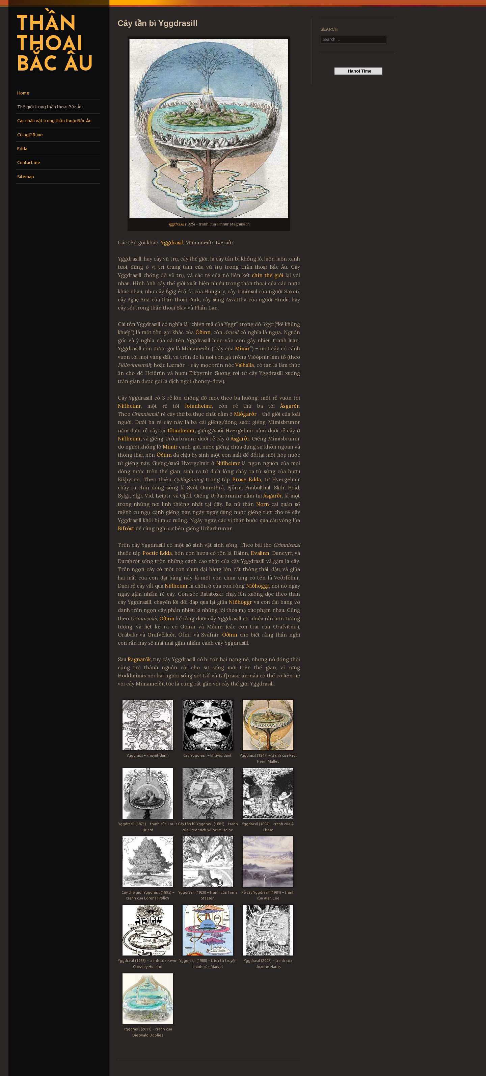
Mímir (242, 348)
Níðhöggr (257, 586)
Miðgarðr (245, 414)
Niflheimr (129, 406)
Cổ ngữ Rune (30, 134)
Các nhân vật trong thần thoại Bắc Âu (54, 120)
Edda (22, 148)
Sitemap (25, 176)
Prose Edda (246, 479)
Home (23, 93)
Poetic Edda (157, 553)
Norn (262, 504)
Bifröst (126, 528)
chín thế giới (267, 275)
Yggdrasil (176, 224)
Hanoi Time (358, 71)
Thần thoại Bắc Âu (54, 45)
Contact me (28, 162)
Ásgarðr (289, 406)
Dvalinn (260, 553)
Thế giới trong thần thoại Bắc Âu (50, 106)
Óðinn (203, 332)
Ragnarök (139, 659)
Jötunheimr (198, 406)
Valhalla (244, 365)
